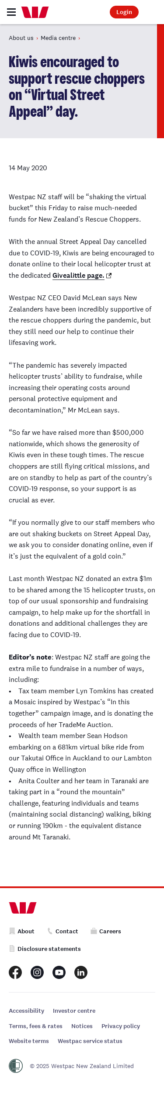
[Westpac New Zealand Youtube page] (59, 972)
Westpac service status (90, 1041)
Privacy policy (120, 1026)
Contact (62, 931)
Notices (82, 1026)
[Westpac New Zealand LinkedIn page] (80, 972)
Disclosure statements (45, 949)
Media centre (58, 38)
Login (124, 12)
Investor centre (74, 1011)
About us (21, 38)
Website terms (29, 1041)
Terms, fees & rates (36, 1026)
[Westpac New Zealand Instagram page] (37, 972)
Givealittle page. (78, 275)
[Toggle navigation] (11, 12)
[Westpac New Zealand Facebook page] (15, 972)
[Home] (35, 12)
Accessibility (26, 1011)
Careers (106, 931)
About (22, 931)
